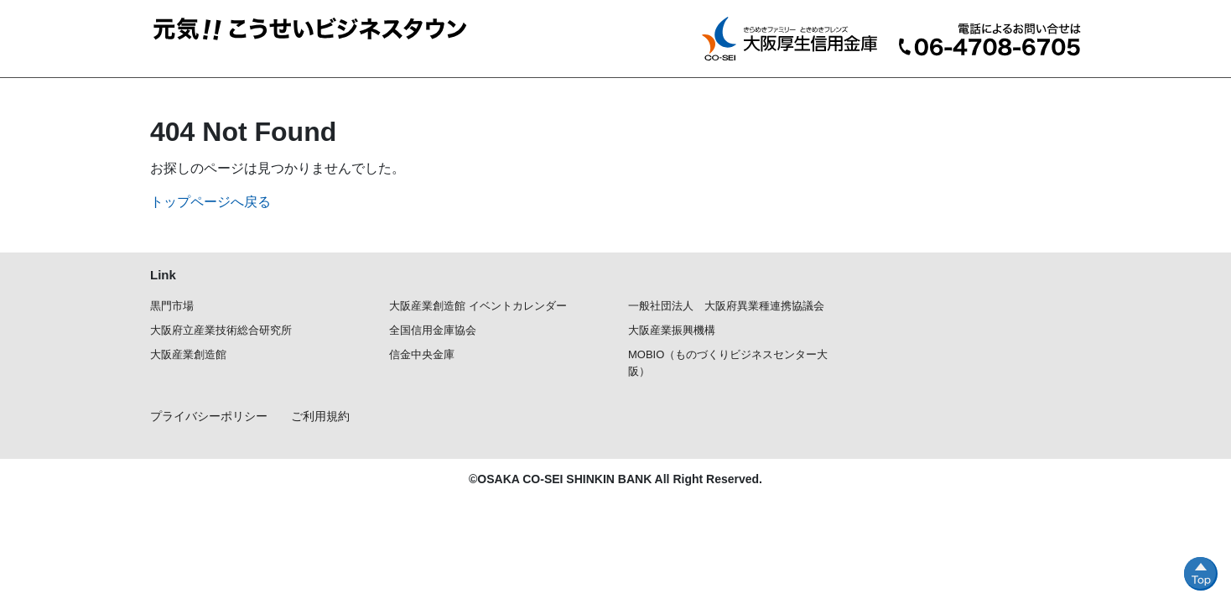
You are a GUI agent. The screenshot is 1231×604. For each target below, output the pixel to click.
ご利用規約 (320, 416)
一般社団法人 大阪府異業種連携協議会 (726, 305)
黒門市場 (172, 305)
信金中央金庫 (421, 354)
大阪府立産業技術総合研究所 (221, 330)
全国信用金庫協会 (432, 330)
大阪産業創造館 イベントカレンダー (478, 305)
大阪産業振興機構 (671, 330)
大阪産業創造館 (188, 354)
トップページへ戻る (210, 202)
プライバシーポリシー (208, 416)
